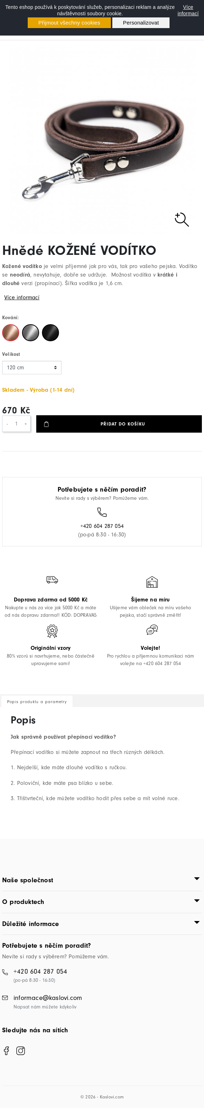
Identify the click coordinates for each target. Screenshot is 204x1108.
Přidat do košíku (123, 424)
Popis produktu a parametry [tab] (37, 701)
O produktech (23, 902)
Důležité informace (30, 924)
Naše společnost (27, 880)
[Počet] (16, 424)
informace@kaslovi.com (48, 998)
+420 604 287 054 (102, 526)
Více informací (188, 10)
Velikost (11, 354)
